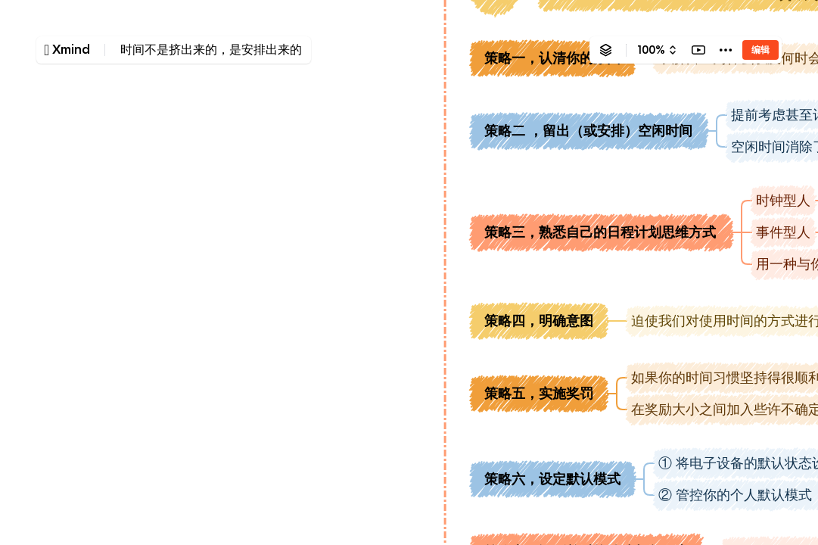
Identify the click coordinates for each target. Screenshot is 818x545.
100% (651, 50)
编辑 (760, 49)
